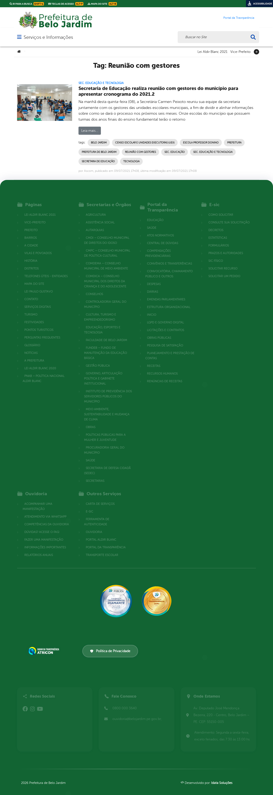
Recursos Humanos (162, 368)
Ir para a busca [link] (27, 3)
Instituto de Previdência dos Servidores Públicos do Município (108, 391)
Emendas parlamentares (166, 294)
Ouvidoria (94, 527)
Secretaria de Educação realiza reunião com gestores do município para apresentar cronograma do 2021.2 (158, 91)
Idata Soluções (221, 783)
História (30, 256)
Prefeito (31, 225)
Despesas (154, 279)
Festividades (34, 317)
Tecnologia (131, 161)
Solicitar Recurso (222, 263)
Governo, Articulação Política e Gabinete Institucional (103, 373)
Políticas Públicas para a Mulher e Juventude (105, 432)
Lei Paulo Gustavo (38, 286)
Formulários (218, 240)
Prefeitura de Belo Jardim (99, 152)
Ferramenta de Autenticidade (96, 517)
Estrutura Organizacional (168, 302)
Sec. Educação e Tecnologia (101, 83)
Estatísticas (217, 233)
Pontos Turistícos (38, 325)
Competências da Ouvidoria (46, 519)
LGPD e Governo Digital (165, 317)
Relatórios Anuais (38, 550)
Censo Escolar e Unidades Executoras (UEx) (144, 142)
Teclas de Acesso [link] (65, 3)
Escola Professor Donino (201, 142)
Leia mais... (89, 131)
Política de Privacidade (110, 651)
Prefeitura (234, 142)
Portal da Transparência (106, 542)
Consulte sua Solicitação (229, 217)
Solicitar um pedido (224, 271)
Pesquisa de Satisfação (165, 340)
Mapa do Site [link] (102, 3)
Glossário (32, 340)
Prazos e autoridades (225, 248)
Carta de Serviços (100, 499)
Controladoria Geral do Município (105, 299)
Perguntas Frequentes (42, 332)
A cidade (31, 240)
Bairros (30, 233)
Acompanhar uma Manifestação (37, 501)
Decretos (215, 225)
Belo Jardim (99, 142)
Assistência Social (100, 217)
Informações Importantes (45, 542)
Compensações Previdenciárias (158, 248)
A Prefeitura (34, 355)
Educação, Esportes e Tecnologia (102, 325)
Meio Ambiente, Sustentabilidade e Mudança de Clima (106, 409)
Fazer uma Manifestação (43, 534)
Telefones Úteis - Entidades (46, 271)
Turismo (30, 309)
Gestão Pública (98, 360)
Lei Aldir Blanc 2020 (40, 363)
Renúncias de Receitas (164, 376)
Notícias (31, 348)
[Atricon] (44, 651)
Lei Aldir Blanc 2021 (212, 51)
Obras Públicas (159, 333)
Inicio (151, 309)
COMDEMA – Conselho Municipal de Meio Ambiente (106, 261)
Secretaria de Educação (98, 161)
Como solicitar (220, 209)
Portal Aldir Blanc (101, 534)
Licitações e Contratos (165, 325)
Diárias (152, 286)
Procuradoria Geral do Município (104, 445)
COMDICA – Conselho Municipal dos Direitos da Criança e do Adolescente (105, 276)
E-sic (89, 506)
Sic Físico (215, 256)
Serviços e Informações (48, 37)
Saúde (90, 455)
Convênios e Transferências (169, 258)
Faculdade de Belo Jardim (106, 335)
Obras (90, 422)
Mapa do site (34, 279)
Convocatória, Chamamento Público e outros (169, 269)
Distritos (31, 263)
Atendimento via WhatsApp (45, 511)
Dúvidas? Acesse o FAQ (41, 527)
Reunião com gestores (140, 152)
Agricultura (96, 209)
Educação (155, 215)
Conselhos (94, 289)
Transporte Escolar (102, 550)
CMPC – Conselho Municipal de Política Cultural (107, 248)
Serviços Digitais (37, 302)
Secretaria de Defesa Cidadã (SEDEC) (107, 466)
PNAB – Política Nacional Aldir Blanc (43, 373)
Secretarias (95, 476)
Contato (31, 294)
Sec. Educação (174, 152)
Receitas (153, 361)
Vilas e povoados (38, 248)
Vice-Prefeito (240, 51)
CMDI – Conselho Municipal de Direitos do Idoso (106, 235)
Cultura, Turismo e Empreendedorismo (100, 312)
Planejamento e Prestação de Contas (169, 351)
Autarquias (95, 225)
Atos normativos (160, 230)
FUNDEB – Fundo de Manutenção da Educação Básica (105, 348)
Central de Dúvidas (162, 238)
